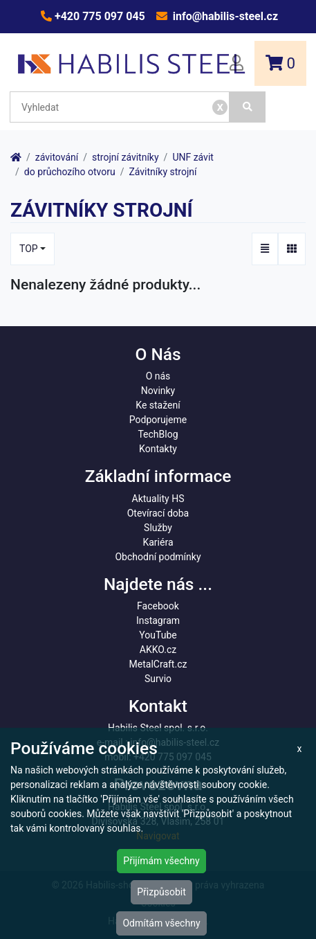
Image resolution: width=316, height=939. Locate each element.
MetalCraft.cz (158, 664)
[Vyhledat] (248, 107)
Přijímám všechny (161, 860)
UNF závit (193, 157)
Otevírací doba (158, 513)
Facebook (158, 605)
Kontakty (158, 448)
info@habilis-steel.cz (224, 16)
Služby (158, 527)
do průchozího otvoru (69, 171)
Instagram (158, 620)
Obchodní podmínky (158, 556)
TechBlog (158, 434)
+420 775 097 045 (98, 16)
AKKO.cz (158, 649)
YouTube (157, 635)
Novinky (158, 390)
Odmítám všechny (161, 923)
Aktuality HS (158, 498)
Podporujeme (158, 419)
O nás (158, 376)
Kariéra (157, 542)
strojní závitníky (125, 157)
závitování (56, 157)
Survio (158, 678)
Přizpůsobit (161, 891)
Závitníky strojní (162, 171)
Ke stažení (158, 405)
